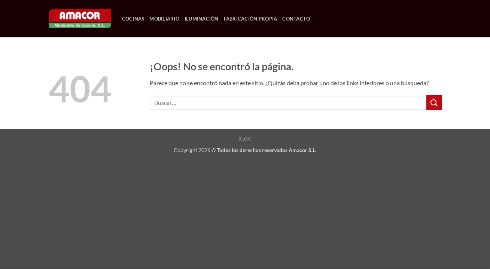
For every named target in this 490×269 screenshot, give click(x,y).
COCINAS (133, 19)
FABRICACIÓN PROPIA (250, 19)
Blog (245, 139)
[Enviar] (433, 102)
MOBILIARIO (164, 19)
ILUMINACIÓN (202, 19)
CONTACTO (296, 19)
